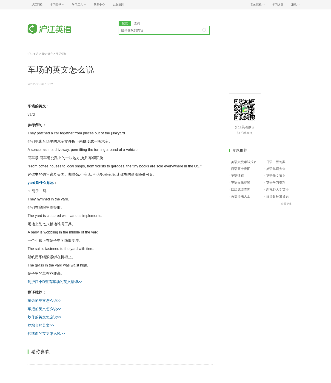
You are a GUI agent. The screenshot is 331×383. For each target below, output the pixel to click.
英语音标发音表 (277, 196)
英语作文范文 (275, 176)
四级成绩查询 (240, 189)
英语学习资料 (275, 182)
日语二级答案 (275, 162)
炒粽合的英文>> (41, 325)
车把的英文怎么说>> (44, 309)
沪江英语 (33, 54)
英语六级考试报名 (244, 162)
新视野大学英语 (277, 189)
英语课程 (237, 176)
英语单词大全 (275, 169)
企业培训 (118, 4)
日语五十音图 (240, 169)
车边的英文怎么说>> (44, 301)
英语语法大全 (240, 196)
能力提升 (47, 54)
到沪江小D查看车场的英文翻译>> (55, 282)
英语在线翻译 (240, 182)
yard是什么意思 (41, 183)
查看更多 (286, 203)
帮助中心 (99, 4)
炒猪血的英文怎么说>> (46, 334)
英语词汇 (61, 54)
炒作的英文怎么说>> (44, 317)
